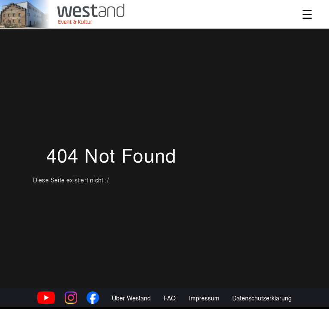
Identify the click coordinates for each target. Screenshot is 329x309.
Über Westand (131, 297)
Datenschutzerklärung (262, 297)
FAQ (170, 297)
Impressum (204, 297)
